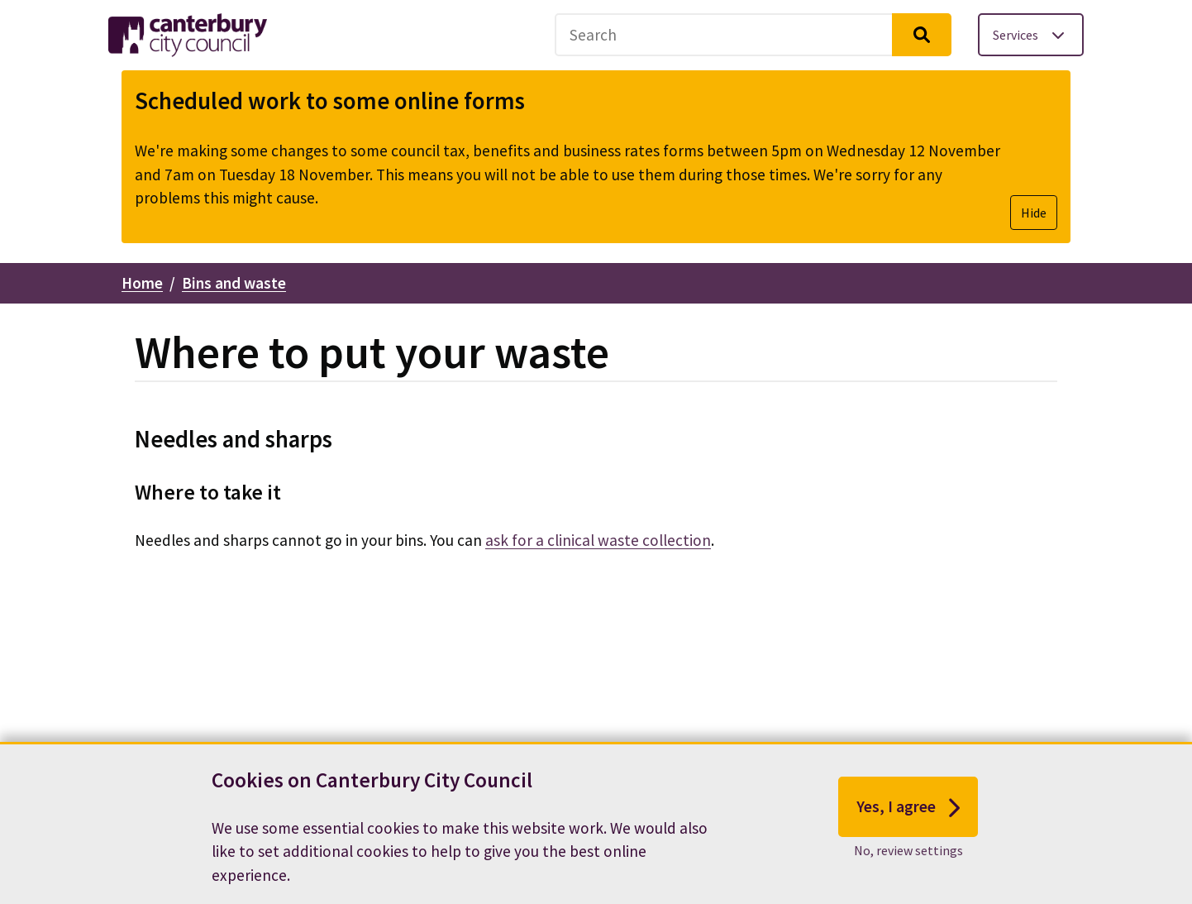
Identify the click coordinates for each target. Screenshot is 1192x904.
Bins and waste (234, 283)
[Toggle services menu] (1031, 34)
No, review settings (908, 857)
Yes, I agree (908, 814)
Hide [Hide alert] (1034, 212)
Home (142, 283)
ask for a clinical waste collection (598, 540)
